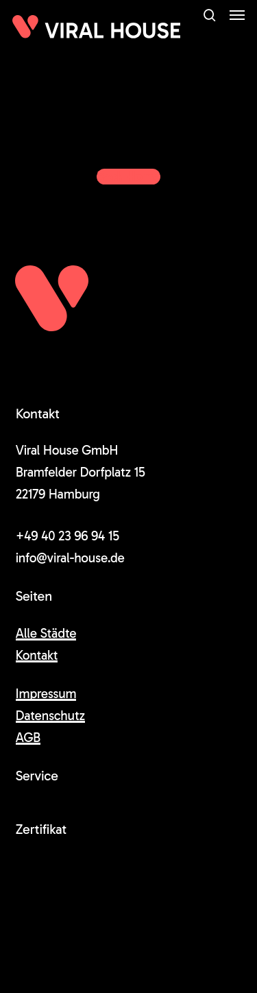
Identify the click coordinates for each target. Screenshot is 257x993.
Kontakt (37, 655)
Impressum (46, 694)
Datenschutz (50, 715)
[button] (237, 15)
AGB (28, 737)
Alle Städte (46, 633)
